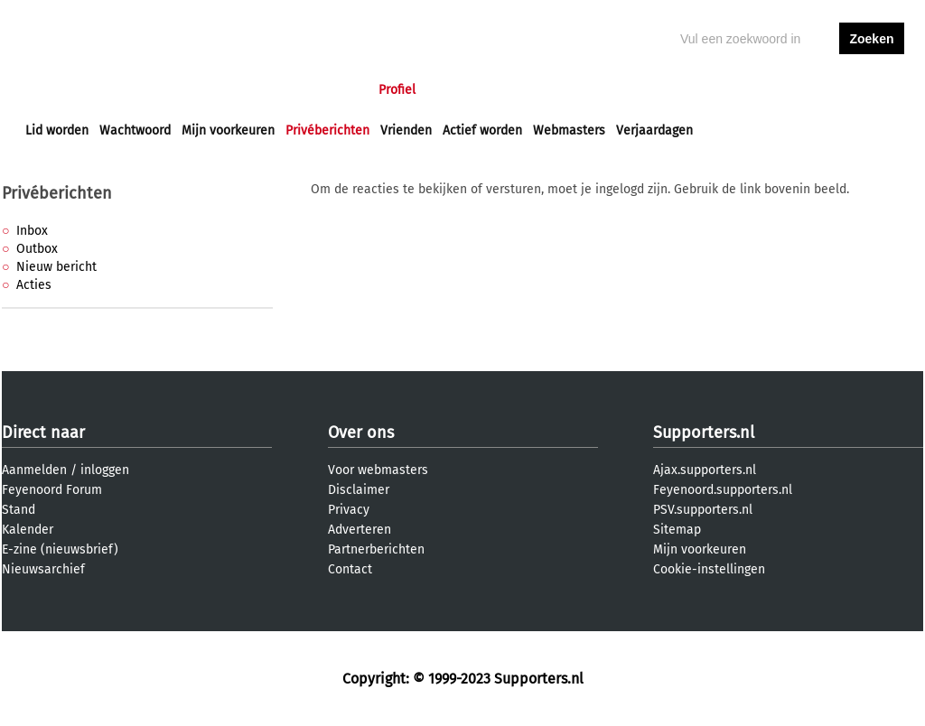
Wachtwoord (135, 130)
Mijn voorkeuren (228, 130)
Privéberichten (327, 130)
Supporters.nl (703, 432)
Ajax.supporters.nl (704, 470)
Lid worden (57, 130)
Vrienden (406, 130)
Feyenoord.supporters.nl (722, 490)
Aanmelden (34, 470)
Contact (350, 569)
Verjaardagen (654, 130)
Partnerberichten (376, 549)
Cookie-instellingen (709, 569)
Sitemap (677, 529)
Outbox (37, 248)
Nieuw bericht (56, 267)
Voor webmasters (378, 470)
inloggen (802, 90)
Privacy (348, 509)
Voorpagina (57, 90)
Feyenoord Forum (52, 490)
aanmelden (871, 90)
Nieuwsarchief (43, 569)
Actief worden (482, 130)
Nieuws (135, 90)
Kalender (27, 529)
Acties (33, 285)
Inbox (32, 230)
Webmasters (569, 130)
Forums (201, 90)
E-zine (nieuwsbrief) (60, 549)
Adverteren (359, 529)
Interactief (276, 90)
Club (342, 90)
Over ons (361, 432)
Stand (18, 509)
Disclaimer (358, 490)
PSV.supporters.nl (702, 509)
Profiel (397, 90)
